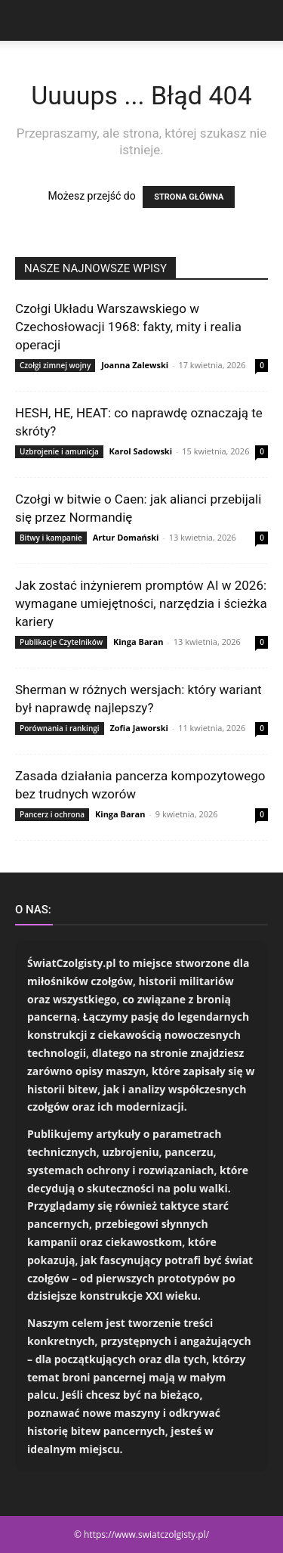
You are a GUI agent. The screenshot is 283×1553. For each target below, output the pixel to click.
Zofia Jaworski (138, 727)
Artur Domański (126, 537)
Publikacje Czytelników (61, 642)
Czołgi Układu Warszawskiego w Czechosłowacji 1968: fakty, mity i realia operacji (128, 326)
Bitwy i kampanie (51, 537)
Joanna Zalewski (134, 364)
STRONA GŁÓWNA (188, 197)
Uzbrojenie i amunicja (59, 451)
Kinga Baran (138, 641)
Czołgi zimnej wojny (55, 365)
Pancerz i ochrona (52, 814)
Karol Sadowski (141, 451)
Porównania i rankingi (60, 728)
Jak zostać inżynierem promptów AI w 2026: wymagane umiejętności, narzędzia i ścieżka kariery (141, 603)
